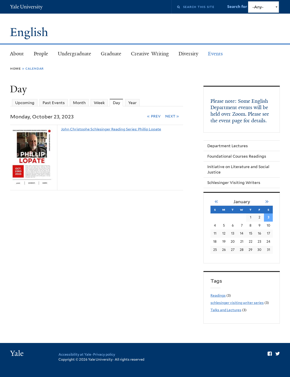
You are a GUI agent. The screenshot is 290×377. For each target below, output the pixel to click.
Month (79, 102)
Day (118, 102)
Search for (237, 6)
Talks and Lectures (225, 310)
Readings (218, 295)
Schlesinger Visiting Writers (233, 182)
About (17, 53)
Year (132, 102)
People (41, 53)
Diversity (188, 53)
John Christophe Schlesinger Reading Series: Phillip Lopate (111, 129)
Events (215, 53)
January (241, 201)
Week (99, 102)
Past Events (54, 102)
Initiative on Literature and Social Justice (238, 169)
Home (15, 68)
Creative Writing (150, 53)
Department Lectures (227, 146)
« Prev (154, 115)
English (30, 32)
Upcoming (24, 102)
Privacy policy (104, 355)
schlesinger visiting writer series (237, 303)
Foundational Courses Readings (236, 156)
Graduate (111, 53)
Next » (172, 115)
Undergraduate (74, 53)
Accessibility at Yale (74, 355)
